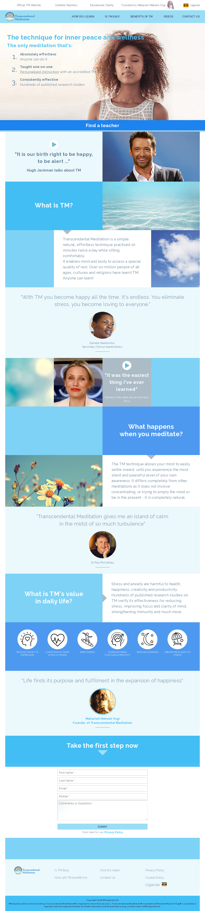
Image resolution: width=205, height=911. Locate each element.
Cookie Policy (154, 877)
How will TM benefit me (71, 877)
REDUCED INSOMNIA (147, 652)
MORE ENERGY (87, 652)
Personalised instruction (39, 72)
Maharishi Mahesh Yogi (152, 5)
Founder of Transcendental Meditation (102, 723)
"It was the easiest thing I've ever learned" (127, 382)
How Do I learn (110, 870)
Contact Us (107, 877)
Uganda (195, 5)
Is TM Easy (62, 870)
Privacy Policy (113, 832)
